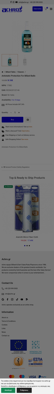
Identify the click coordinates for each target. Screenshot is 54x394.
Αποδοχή (8, 390)
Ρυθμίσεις (24, 390)
